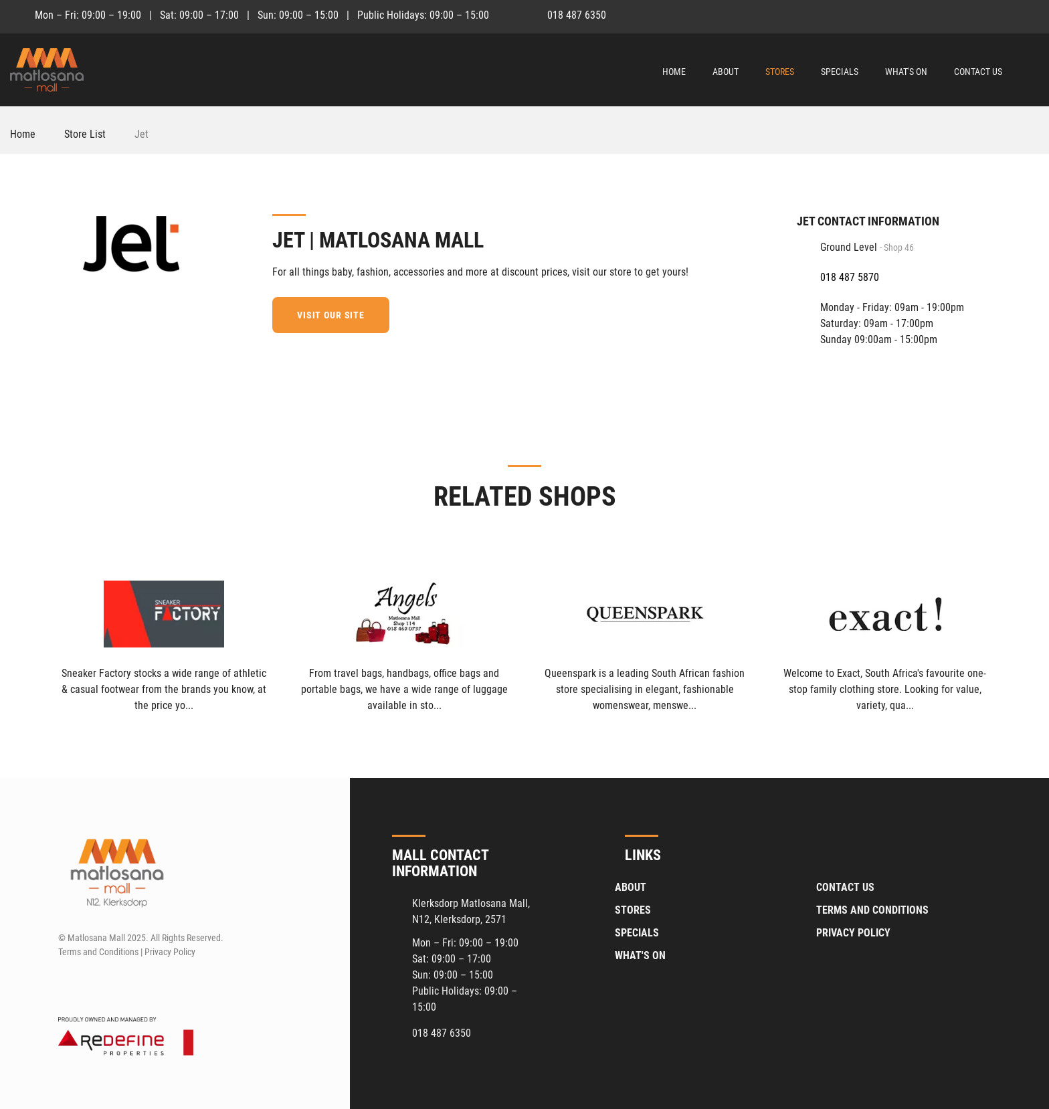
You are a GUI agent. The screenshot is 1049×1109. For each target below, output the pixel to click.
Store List (85, 134)
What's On (906, 71)
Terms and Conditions (872, 910)
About (725, 71)
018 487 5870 (849, 277)
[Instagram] (1030, 14)
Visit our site (331, 315)
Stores (779, 71)
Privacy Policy (853, 932)
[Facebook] (1005, 14)
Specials (839, 71)
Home (674, 71)
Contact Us (978, 71)
